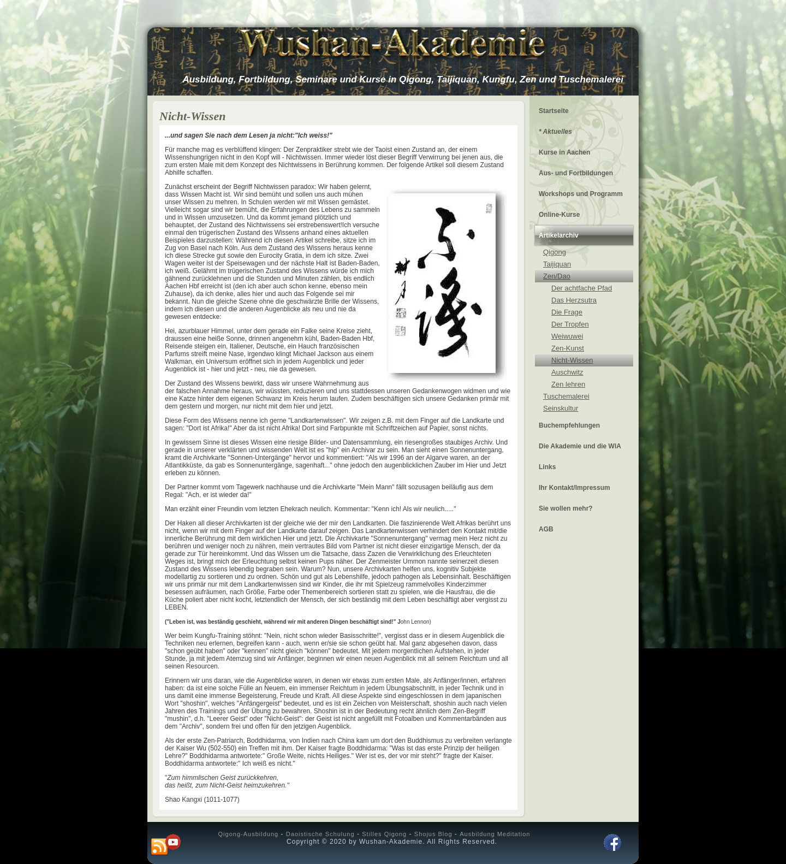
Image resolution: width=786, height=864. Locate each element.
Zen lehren (568, 384)
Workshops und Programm (581, 194)
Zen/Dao (556, 276)
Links (547, 467)
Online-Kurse (559, 214)
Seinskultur (560, 408)
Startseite (554, 111)
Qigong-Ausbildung (248, 834)
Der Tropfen (570, 324)
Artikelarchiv (559, 235)
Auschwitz (567, 372)
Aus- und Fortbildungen (576, 173)
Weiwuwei (567, 336)
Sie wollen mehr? (566, 508)
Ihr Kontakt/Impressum (574, 488)
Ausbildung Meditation (495, 834)
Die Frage (566, 312)
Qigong (554, 252)
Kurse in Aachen (564, 152)
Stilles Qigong (384, 834)
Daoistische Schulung (320, 834)
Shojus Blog (433, 834)
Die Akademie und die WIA (580, 446)
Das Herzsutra (574, 300)
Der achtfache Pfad (581, 288)
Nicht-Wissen (572, 360)
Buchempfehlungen (569, 425)
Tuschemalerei (566, 396)
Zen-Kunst (567, 348)
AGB (546, 529)
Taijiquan (557, 264)
